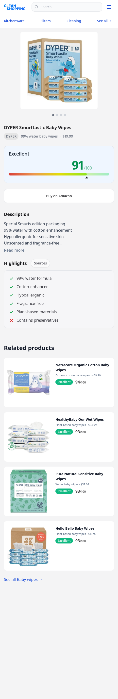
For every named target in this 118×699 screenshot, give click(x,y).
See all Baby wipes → (23, 579)
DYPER (11, 136)
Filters (45, 20)
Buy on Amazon (59, 195)
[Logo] (16, 6)
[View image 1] (53, 115)
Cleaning (74, 20)
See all (104, 20)
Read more (14, 250)
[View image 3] (61, 115)
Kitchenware (14, 20)
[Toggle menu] (109, 7)
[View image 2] (57, 115)
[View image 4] (65, 115)
